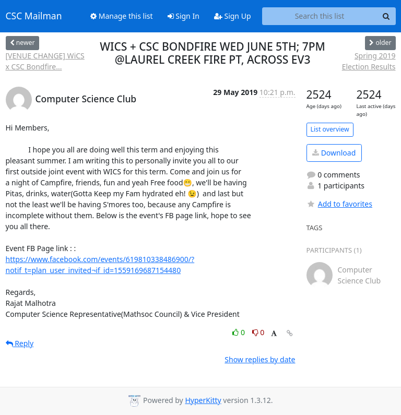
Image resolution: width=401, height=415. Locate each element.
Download (334, 153)
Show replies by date (260, 359)
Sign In (183, 16)
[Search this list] (320, 16)
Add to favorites (339, 204)
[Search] (386, 16)
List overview (330, 129)
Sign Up (232, 16)
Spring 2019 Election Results (369, 61)
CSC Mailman (34, 16)
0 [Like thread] (239, 332)
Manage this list (121, 16)
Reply (20, 343)
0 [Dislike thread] (258, 332)
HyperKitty (203, 400)
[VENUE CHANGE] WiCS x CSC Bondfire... (45, 61)
